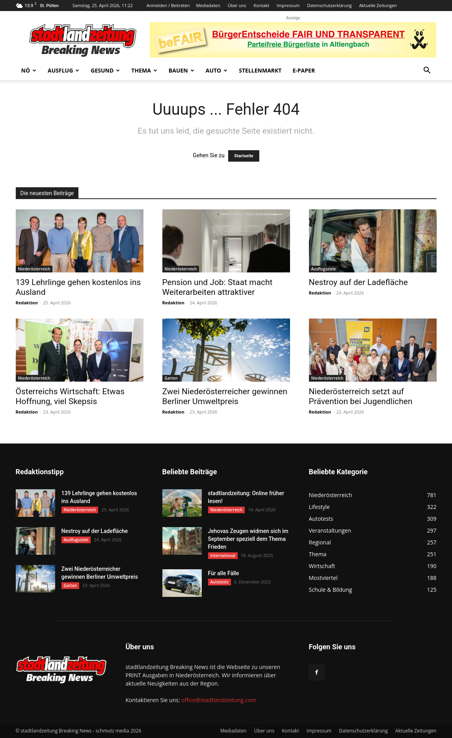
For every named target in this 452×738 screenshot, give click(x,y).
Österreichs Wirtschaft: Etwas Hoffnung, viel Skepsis (70, 396)
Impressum (288, 5)
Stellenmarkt (260, 70)
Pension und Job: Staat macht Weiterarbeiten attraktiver (217, 287)
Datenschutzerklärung (329, 5)
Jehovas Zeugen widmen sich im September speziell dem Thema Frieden (248, 539)
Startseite (243, 155)
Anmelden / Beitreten (168, 5)
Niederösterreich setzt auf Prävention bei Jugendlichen (361, 396)
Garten (171, 378)
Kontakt (262, 5)
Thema (144, 70)
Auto (217, 70)
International (222, 555)
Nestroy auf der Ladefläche (358, 282)
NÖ (29, 70)
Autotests (219, 582)
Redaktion (27, 303)
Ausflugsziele (323, 269)
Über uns (237, 5)
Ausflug (63, 70)
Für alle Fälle (223, 573)
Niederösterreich (34, 269)
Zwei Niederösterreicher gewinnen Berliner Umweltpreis (225, 396)
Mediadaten (208, 5)
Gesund (105, 70)
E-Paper (303, 70)
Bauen (181, 70)
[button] (427, 71)
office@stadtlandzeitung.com (218, 700)
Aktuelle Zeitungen (378, 5)
